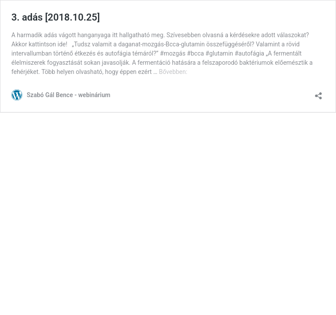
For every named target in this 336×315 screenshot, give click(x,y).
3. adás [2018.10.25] (55, 17)
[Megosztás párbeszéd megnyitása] (318, 93)
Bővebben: (173, 71)
